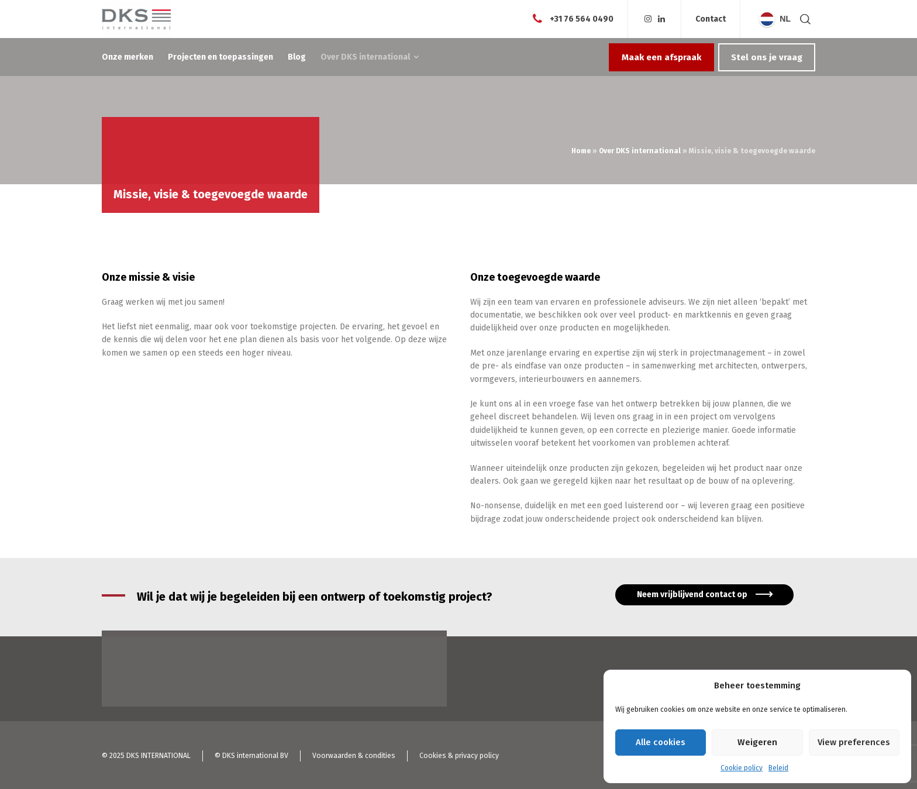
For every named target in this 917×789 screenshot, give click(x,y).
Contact (710, 19)
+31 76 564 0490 (581, 18)
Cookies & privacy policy (459, 756)
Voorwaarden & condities (353, 756)
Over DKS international (640, 151)
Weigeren (757, 742)
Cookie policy (741, 768)
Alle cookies (660, 742)
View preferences (854, 742)
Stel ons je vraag (766, 57)
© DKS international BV (251, 756)
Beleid (778, 768)
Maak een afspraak (661, 57)
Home (581, 151)
